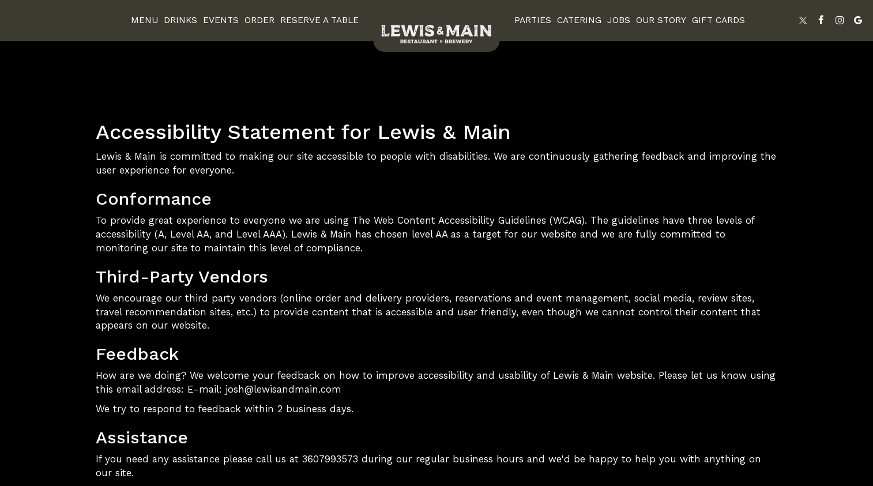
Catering (579, 20)
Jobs (618, 20)
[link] (436, 30)
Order (259, 20)
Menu (144, 20)
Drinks (180, 20)
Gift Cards (718, 20)
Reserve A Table (319, 20)
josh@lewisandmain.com (283, 389)
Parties (532, 20)
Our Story (661, 20)
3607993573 (330, 459)
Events (221, 20)
